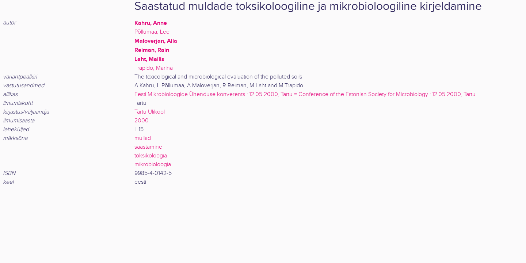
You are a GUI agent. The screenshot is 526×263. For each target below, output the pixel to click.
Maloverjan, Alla (155, 41)
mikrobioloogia (152, 164)
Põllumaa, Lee (151, 31)
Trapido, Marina (153, 68)
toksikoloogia (150, 155)
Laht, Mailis (149, 59)
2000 (141, 120)
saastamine (148, 147)
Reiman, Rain (151, 50)
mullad (142, 138)
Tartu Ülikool (149, 111)
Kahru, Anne (150, 23)
